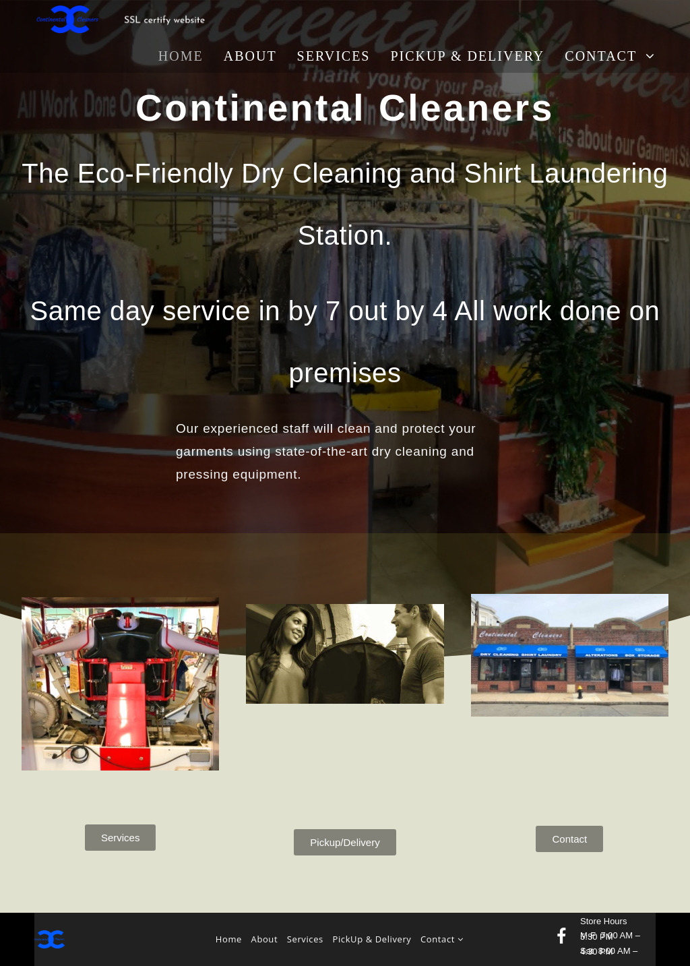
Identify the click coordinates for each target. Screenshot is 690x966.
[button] (120, 837)
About (264, 939)
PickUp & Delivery (372, 939)
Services (305, 939)
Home (229, 939)
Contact (442, 939)
